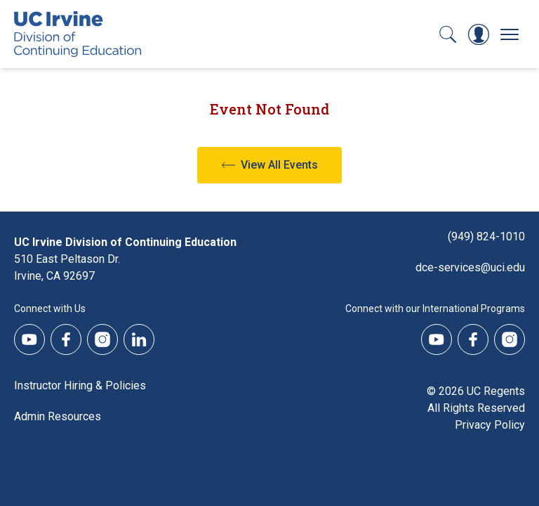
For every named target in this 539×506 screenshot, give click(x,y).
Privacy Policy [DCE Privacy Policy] (490, 425)
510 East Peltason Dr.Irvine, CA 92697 (67, 267)
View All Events (279, 164)
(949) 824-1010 (486, 236)
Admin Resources (57, 416)
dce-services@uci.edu (470, 267)
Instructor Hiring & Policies (80, 385)
